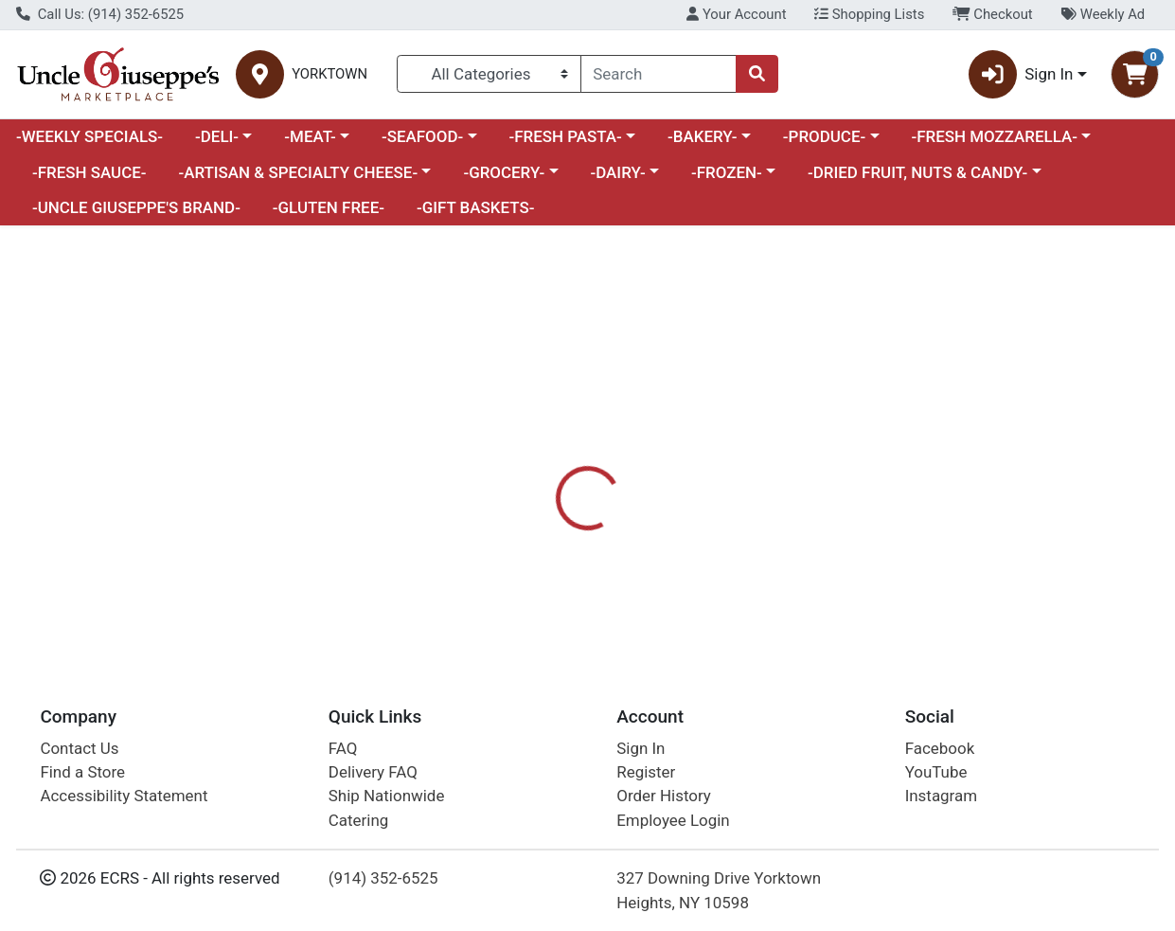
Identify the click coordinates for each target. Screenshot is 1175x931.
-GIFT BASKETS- (476, 207)
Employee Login (672, 820)
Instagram (941, 796)
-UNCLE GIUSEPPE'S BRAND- (136, 207)
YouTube (936, 771)
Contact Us (79, 748)
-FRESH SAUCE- (89, 172)
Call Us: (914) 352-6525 (100, 14)
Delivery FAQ (373, 771)
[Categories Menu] (488, 74)
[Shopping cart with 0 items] (1135, 74)
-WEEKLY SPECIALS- (89, 136)
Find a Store (82, 771)
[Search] (659, 74)
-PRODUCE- (824, 136)
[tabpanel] (832, 566)
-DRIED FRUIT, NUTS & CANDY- (917, 172)
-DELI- (217, 136)
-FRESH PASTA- (564, 136)
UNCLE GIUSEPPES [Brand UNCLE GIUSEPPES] (752, 557)
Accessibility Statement (123, 796)
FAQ (343, 748)
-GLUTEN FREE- (328, 207)
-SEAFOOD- (422, 136)
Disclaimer (722, 483)
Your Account (736, 14)
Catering (358, 820)
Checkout (992, 14)
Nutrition (626, 483)
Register (645, 771)
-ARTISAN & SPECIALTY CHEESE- (298, 172)
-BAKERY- (703, 136)
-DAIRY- (617, 172)
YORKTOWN (329, 74)
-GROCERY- (503, 172)
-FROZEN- (726, 172)
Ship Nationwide (387, 796)
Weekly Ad (1102, 14)
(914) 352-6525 (383, 877)
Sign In (640, 748)
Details (542, 483)
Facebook (940, 748)
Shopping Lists (869, 14)
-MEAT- (309, 136)
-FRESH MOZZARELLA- (994, 136)
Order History (663, 796)
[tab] (542, 482)
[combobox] (659, 74)
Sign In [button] (1021, 74)
